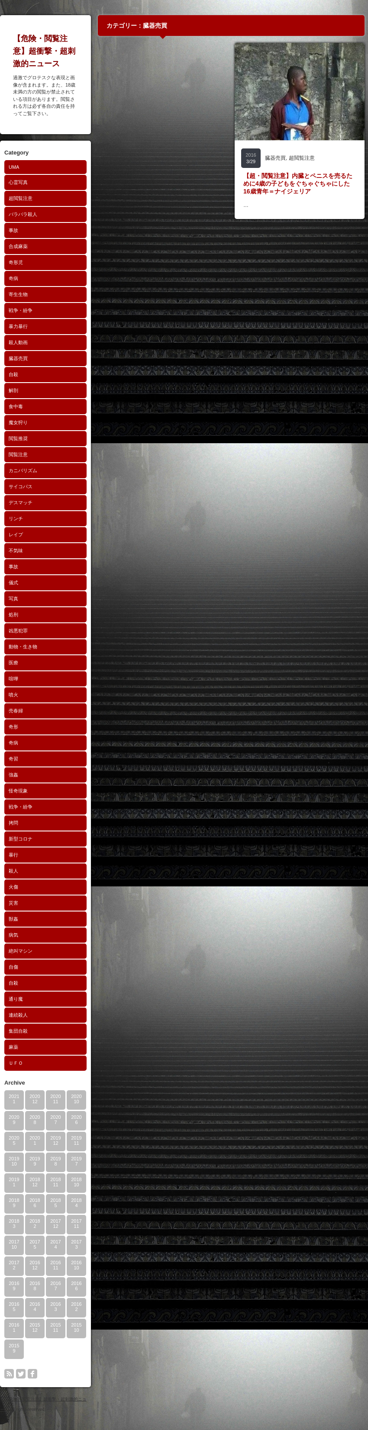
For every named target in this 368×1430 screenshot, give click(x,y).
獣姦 (13, 918)
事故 (13, 230)
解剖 (13, 390)
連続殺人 (18, 1015)
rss (9, 1373)
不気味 (16, 550)
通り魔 (16, 999)
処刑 (13, 614)
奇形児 (16, 262)
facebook (32, 1373)
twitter (21, 1373)
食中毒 (16, 406)
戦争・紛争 (20, 310)
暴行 (13, 854)
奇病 (13, 278)
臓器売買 (18, 358)
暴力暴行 (18, 326)
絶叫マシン (20, 950)
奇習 (13, 758)
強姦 (13, 774)
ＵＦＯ (16, 1063)
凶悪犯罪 (18, 630)
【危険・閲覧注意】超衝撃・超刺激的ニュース (44, 51)
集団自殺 (18, 1031)
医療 (13, 662)
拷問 (13, 822)
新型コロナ (20, 838)
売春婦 (16, 710)
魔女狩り (18, 422)
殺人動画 (18, 342)
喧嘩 (13, 678)
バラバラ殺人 (23, 214)
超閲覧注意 (20, 198)
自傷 (13, 966)
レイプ (16, 534)
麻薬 (13, 1047)
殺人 (13, 870)
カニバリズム (23, 470)
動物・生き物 (23, 646)
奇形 (13, 726)
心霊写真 (18, 182)
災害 (13, 902)
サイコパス (20, 486)
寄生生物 (18, 294)
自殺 (13, 374)
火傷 (13, 886)
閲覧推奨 (18, 438)
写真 (13, 598)
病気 (13, 934)
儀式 (13, 582)
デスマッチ (20, 502)
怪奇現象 (18, 790)
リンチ (16, 518)
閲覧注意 (18, 454)
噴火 (13, 694)
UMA (14, 167)
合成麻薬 (18, 246)
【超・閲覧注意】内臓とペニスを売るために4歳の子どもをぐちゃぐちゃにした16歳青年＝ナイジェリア (297, 183)
